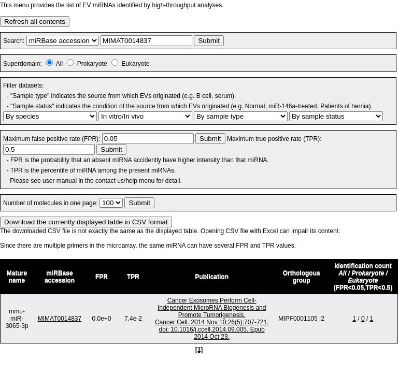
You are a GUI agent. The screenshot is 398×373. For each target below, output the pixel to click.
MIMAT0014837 (60, 318)
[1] (199, 349)
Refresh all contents (34, 21)
